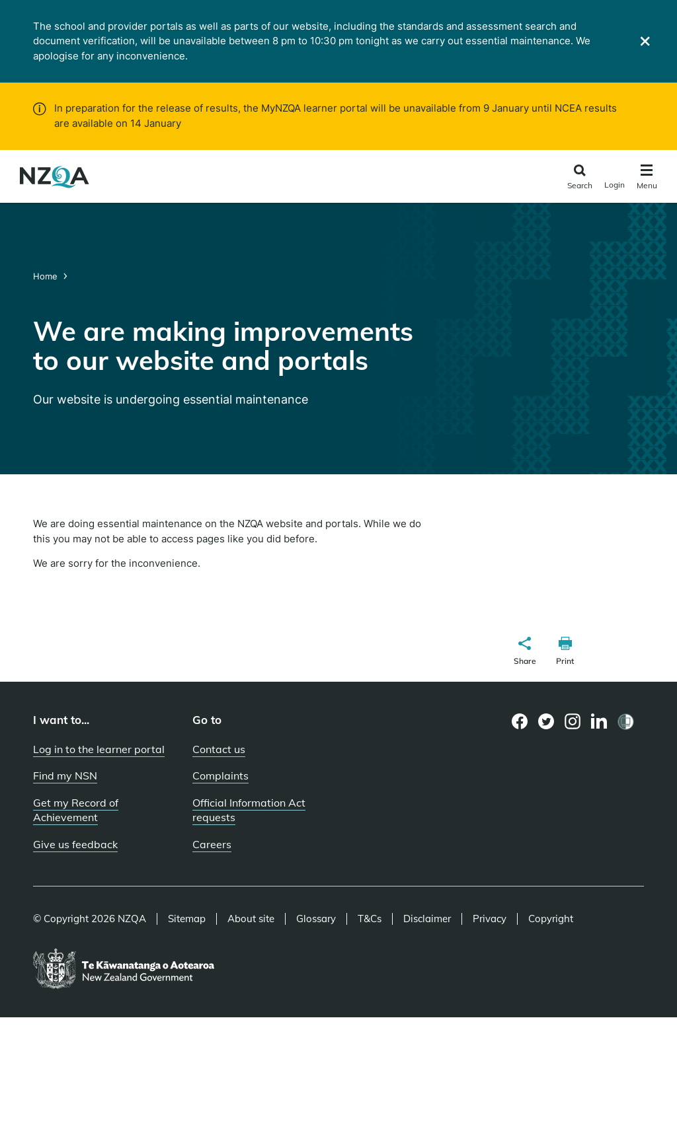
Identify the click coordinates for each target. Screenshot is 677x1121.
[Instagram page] (573, 721)
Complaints (220, 775)
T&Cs (369, 919)
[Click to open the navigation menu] (647, 178)
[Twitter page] (546, 721)
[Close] (645, 41)
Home (46, 276)
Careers (211, 844)
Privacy (489, 919)
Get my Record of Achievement (75, 810)
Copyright (550, 919)
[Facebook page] (520, 721)
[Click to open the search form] (579, 178)
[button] (525, 653)
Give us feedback (75, 844)
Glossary (316, 919)
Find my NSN (65, 775)
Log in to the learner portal (99, 749)
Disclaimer (427, 919)
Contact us (218, 749)
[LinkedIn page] (599, 721)
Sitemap (187, 919)
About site (250, 919)
